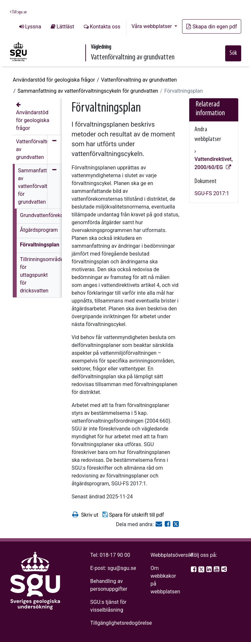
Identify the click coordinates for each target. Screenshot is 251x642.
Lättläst (65, 26)
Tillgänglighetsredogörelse (121, 623)
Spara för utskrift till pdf (133, 514)
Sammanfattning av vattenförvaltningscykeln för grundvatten (88, 91)
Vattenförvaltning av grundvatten (139, 80)
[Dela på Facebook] (168, 524)
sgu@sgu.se (122, 568)
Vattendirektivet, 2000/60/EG (213, 163)
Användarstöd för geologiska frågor (54, 80)
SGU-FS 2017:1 (211, 193)
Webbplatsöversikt (171, 555)
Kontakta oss (105, 26)
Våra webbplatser (152, 26)
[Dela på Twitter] (175, 524)
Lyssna (33, 26)
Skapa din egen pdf (211, 26)
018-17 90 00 (115, 555)
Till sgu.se (18, 12)
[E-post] (159, 524)
